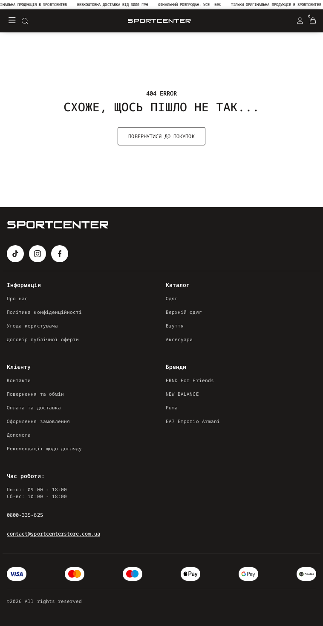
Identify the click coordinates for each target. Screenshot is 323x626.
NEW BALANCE (182, 394)
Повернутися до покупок (161, 136)
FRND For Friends (190, 380)
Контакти (19, 380)
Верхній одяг (184, 312)
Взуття (175, 325)
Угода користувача (32, 325)
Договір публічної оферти (43, 339)
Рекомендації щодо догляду (44, 448)
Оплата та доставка (34, 407)
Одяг (172, 298)
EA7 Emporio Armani (193, 421)
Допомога (19, 435)
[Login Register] (300, 20)
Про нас (17, 298)
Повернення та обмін (35, 394)
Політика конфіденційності (44, 312)
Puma (172, 407)
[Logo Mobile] (159, 21)
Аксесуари (179, 339)
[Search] (24, 20)
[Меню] (12, 21)
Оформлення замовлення (38, 421)
